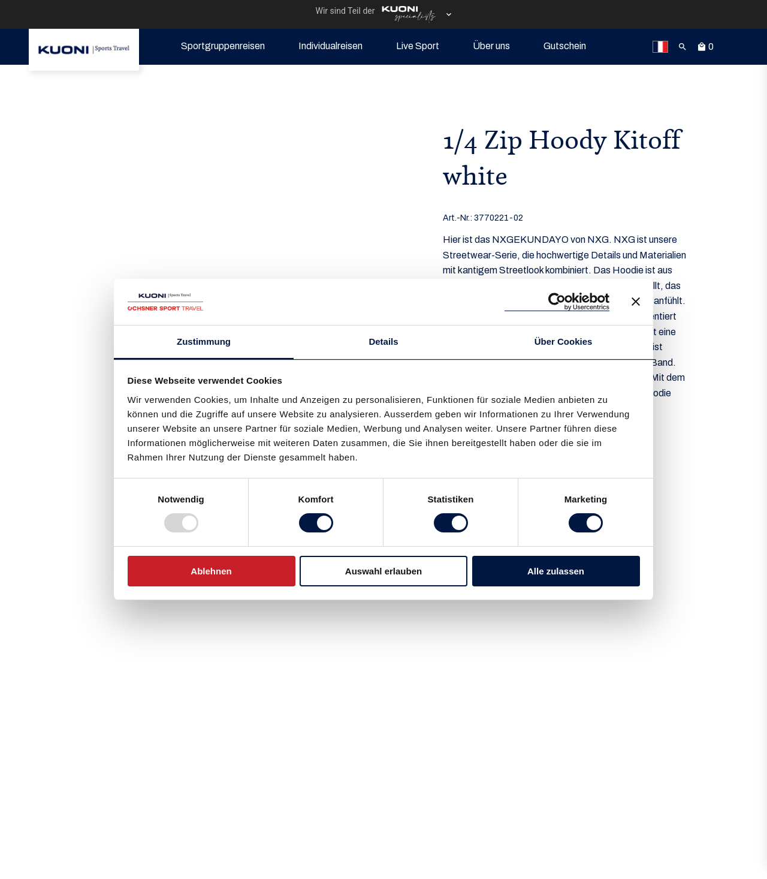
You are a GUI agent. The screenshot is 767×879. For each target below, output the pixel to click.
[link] (84, 50)
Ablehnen (211, 571)
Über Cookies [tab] (564, 341)
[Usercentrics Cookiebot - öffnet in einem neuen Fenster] (557, 302)
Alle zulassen (555, 571)
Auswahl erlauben (383, 571)
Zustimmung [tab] (204, 341)
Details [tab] (383, 341)
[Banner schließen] (636, 301)
